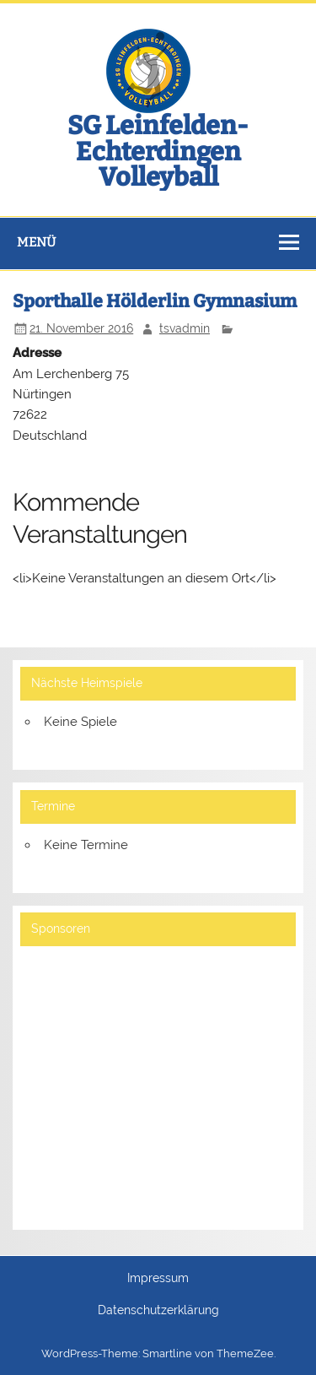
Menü (36, 242)
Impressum (158, 1279)
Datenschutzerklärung (158, 1311)
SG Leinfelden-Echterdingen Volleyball (158, 151)
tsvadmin (184, 328)
